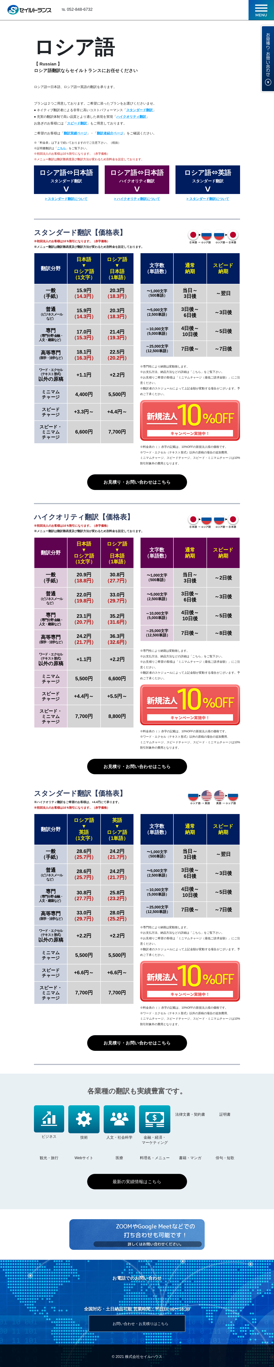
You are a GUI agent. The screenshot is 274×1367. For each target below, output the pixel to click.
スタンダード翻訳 (139, 110)
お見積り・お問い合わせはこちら (137, 482)
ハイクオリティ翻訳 (131, 116)
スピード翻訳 (77, 123)
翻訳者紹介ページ (110, 133)
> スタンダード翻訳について (66, 199)
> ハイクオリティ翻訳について (137, 199)
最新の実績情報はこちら (137, 1181)
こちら (61, 148)
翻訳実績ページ (75, 133)
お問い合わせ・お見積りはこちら (140, 1324)
